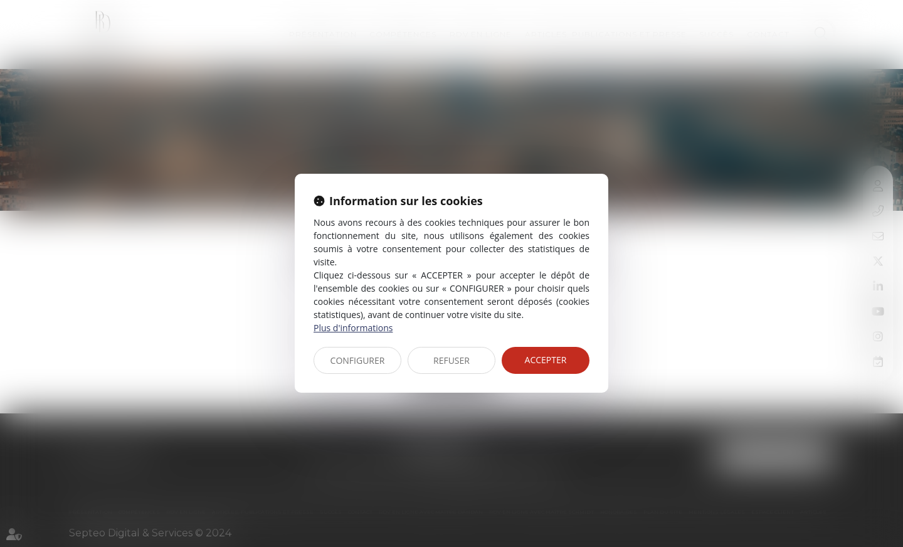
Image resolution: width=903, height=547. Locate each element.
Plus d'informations (353, 328)
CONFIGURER (357, 360)
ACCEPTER (546, 360)
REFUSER (451, 360)
